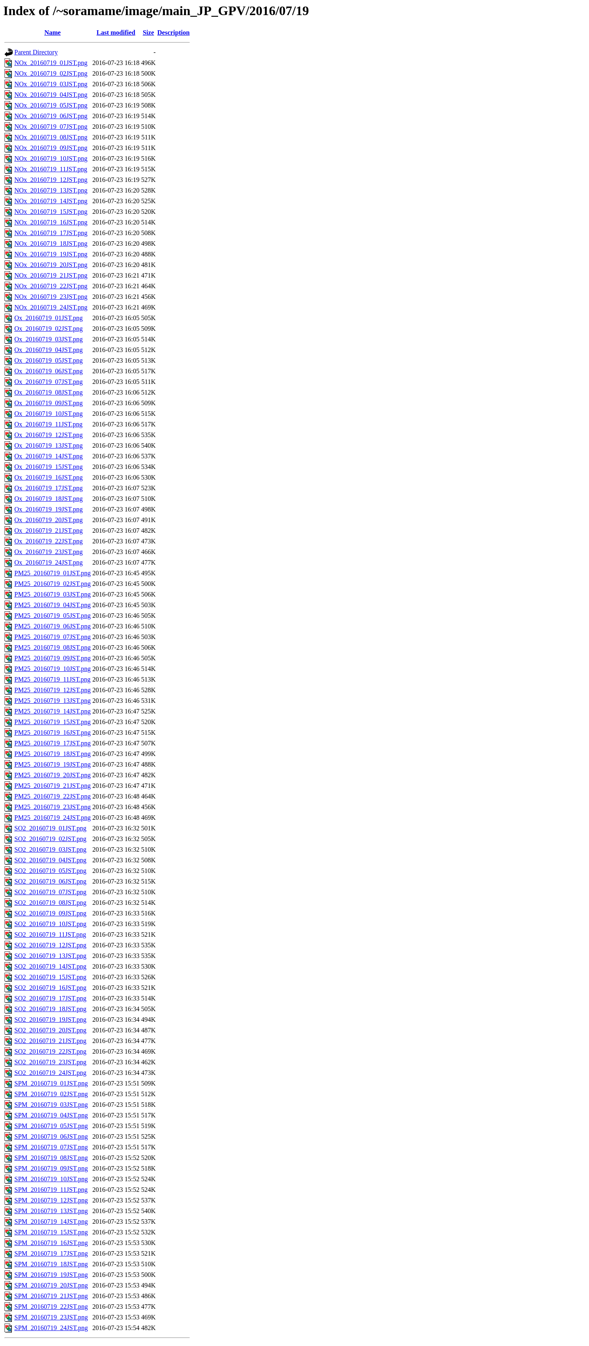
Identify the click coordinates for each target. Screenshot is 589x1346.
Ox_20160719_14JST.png (48, 456)
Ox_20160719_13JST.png (48, 445)
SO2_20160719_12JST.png (50, 945)
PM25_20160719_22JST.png (52, 796)
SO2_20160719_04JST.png (50, 860)
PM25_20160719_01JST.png (52, 573)
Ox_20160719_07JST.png (48, 381)
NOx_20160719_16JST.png (51, 222)
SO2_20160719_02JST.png (50, 838)
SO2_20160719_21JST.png (50, 1040)
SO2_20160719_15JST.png (50, 977)
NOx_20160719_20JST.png (51, 264)
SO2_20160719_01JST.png (50, 828)
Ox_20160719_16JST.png (48, 477)
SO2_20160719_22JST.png (50, 1051)
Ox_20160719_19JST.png (48, 509)
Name (52, 32)
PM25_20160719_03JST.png (52, 594)
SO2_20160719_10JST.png (50, 923)
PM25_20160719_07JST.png (52, 636)
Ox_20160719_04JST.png (48, 349)
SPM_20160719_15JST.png (51, 1232)
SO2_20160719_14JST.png (50, 966)
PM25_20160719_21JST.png (52, 785)
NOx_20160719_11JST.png (50, 169)
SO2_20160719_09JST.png (50, 913)
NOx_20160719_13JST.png (51, 190)
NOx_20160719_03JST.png (51, 84)
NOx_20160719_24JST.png (51, 307)
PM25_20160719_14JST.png (52, 711)
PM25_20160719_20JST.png (52, 775)
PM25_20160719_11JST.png (52, 679)
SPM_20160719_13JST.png (51, 1210)
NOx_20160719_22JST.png (51, 286)
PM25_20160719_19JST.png (52, 764)
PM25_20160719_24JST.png (52, 817)
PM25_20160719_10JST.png (52, 668)
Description (173, 32)
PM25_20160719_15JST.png (52, 721)
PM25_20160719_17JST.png (52, 743)
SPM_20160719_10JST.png (51, 1179)
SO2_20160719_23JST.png (50, 1062)
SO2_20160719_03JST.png (50, 849)
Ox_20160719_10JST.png (48, 413)
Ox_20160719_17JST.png (48, 488)
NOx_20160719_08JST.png (51, 137)
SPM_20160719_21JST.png (51, 1295)
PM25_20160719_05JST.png (52, 615)
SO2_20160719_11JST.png (50, 934)
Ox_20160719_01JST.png (48, 317)
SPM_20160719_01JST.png (51, 1083)
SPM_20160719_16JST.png (51, 1242)
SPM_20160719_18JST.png (51, 1264)
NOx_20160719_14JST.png (51, 200)
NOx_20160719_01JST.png (51, 62)
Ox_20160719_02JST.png (48, 328)
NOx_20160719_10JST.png (51, 158)
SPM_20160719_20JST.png (51, 1285)
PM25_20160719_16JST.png (52, 732)
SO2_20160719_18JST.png (50, 1008)
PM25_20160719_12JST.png (52, 689)
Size (148, 32)
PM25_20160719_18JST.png (52, 753)
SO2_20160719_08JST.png (50, 902)
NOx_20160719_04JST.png (51, 94)
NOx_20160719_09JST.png (51, 147)
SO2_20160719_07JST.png (50, 891)
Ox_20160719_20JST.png (48, 519)
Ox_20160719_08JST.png (48, 392)
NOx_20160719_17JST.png (51, 232)
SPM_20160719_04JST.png (51, 1115)
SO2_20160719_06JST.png (50, 881)
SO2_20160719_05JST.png (50, 870)
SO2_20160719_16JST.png (50, 987)
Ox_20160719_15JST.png (48, 466)
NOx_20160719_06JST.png (51, 115)
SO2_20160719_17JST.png (50, 998)
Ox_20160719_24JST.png (48, 562)
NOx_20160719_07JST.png (51, 126)
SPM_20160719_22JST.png (51, 1306)
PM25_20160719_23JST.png (52, 806)
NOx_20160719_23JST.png (51, 296)
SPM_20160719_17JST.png (51, 1253)
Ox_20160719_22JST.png (48, 541)
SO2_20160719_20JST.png (50, 1030)
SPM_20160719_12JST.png (51, 1200)
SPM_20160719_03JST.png (51, 1104)
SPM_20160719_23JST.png (51, 1317)
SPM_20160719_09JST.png (51, 1168)
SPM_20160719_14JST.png (51, 1221)
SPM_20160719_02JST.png (51, 1093)
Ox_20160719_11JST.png (48, 424)
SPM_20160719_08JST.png (51, 1157)
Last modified (116, 32)
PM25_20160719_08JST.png (52, 647)
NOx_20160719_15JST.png (51, 211)
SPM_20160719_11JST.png (51, 1189)
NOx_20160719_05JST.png (51, 105)
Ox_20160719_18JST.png (48, 498)
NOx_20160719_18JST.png (51, 243)
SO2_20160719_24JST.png (50, 1072)
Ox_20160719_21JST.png (48, 530)
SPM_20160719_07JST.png (51, 1147)
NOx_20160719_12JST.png (51, 179)
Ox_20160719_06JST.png (48, 371)
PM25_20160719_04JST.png (52, 604)
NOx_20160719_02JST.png (51, 73)
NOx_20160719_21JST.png (51, 275)
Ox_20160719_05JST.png (48, 360)
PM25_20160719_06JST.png (52, 626)
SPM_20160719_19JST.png (51, 1274)
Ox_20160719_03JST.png (48, 339)
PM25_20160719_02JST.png (52, 583)
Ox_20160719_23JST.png (48, 551)
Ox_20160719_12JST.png (48, 434)
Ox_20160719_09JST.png (48, 402)
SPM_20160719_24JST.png (51, 1327)
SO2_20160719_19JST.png (50, 1019)
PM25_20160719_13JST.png (52, 700)
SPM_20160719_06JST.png (51, 1136)
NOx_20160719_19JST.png (51, 254)
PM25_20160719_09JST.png (52, 658)
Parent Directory (36, 52)
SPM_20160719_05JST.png (51, 1125)
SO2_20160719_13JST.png (50, 955)
